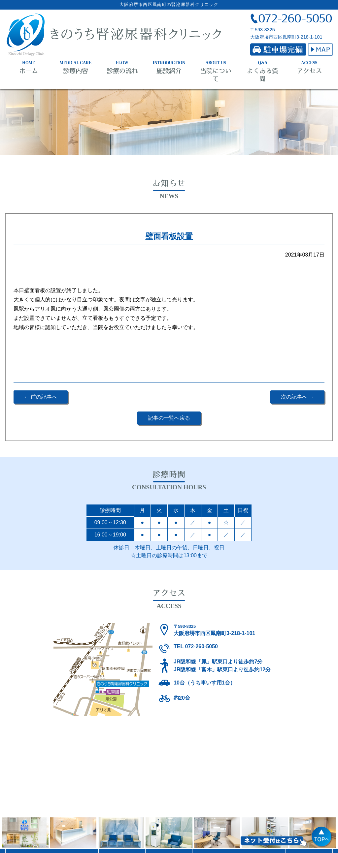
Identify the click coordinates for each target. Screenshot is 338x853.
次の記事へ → (297, 397)
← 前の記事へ (40, 397)
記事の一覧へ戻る (169, 418)
